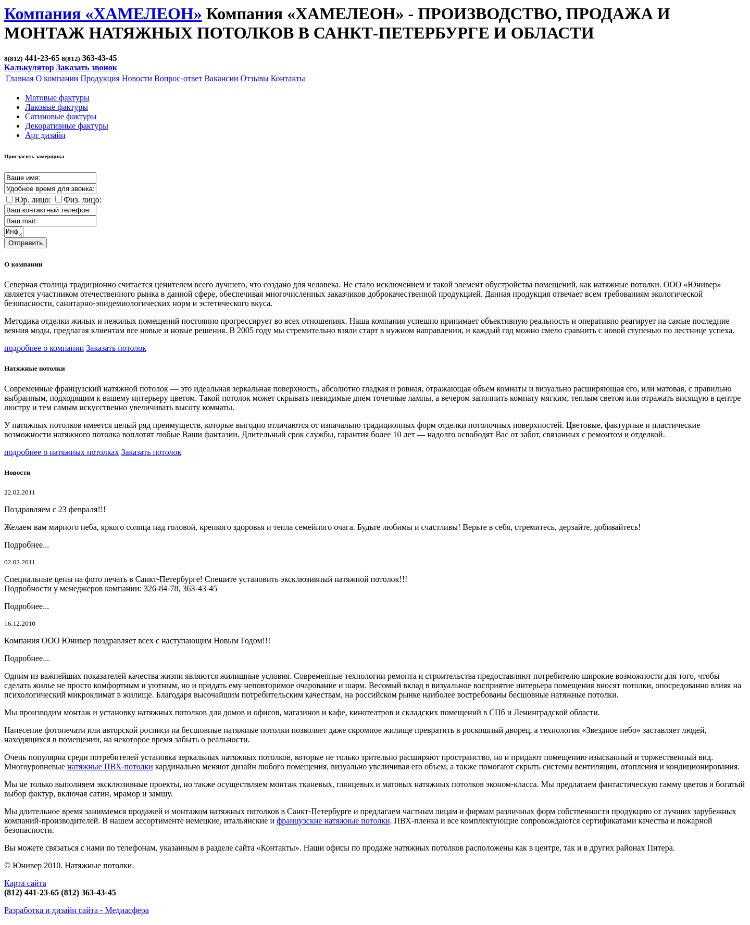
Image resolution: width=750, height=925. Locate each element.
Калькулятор (29, 67)
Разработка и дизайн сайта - (76, 911)
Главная (20, 78)
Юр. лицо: (33, 199)
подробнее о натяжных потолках (61, 453)
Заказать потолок (116, 349)
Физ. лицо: (83, 199)
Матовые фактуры (57, 97)
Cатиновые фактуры (60, 116)
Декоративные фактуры (66, 125)
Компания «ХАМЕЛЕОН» (103, 13)
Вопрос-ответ (178, 78)
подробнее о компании (44, 349)
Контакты (288, 78)
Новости (137, 78)
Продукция (100, 78)
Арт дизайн (45, 135)
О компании (57, 78)
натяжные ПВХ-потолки (110, 768)
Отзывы (255, 78)
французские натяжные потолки (333, 822)
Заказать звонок (86, 67)
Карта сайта (25, 884)
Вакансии (221, 78)
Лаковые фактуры (56, 107)
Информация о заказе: (14, 232)
